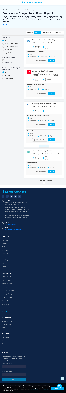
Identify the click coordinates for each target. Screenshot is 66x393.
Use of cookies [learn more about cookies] (8, 390)
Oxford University (6, 280)
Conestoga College (7, 294)
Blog (3, 263)
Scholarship (5, 250)
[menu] (63, 2)
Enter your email (7, 371)
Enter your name (7, 363)
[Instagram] (7, 196)
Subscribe (13, 380)
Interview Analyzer (7, 321)
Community (5, 253)
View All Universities (8, 312)
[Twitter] (11, 196)
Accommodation (6, 337)
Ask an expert (5, 256)
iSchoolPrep (5, 260)
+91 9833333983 (10, 224)
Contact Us (5, 270)
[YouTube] (15, 196)
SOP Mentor (5, 327)
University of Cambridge (8, 290)
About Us (4, 243)
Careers (4, 266)
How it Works (5, 240)
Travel (3, 340)
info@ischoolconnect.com (14, 229)
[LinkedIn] (19, 196)
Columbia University (7, 301)
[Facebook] (3, 196)
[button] (59, 386)
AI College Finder (6, 324)
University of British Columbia (10, 307)
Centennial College (7, 297)
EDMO (3, 247)
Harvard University (7, 276)
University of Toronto (7, 287)
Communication (6, 343)
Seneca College (6, 304)
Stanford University (7, 283)
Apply (52, 60)
